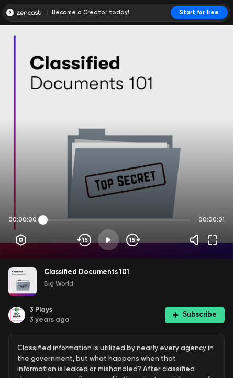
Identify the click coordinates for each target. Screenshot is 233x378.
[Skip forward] (132, 240)
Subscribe (195, 314)
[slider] (43, 220)
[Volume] (197, 240)
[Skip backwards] (84, 240)
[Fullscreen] (212, 240)
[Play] (108, 239)
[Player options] (21, 240)
